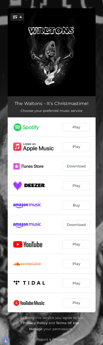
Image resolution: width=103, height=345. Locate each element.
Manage (36, 329)
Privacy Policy (35, 323)
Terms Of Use (67, 323)
